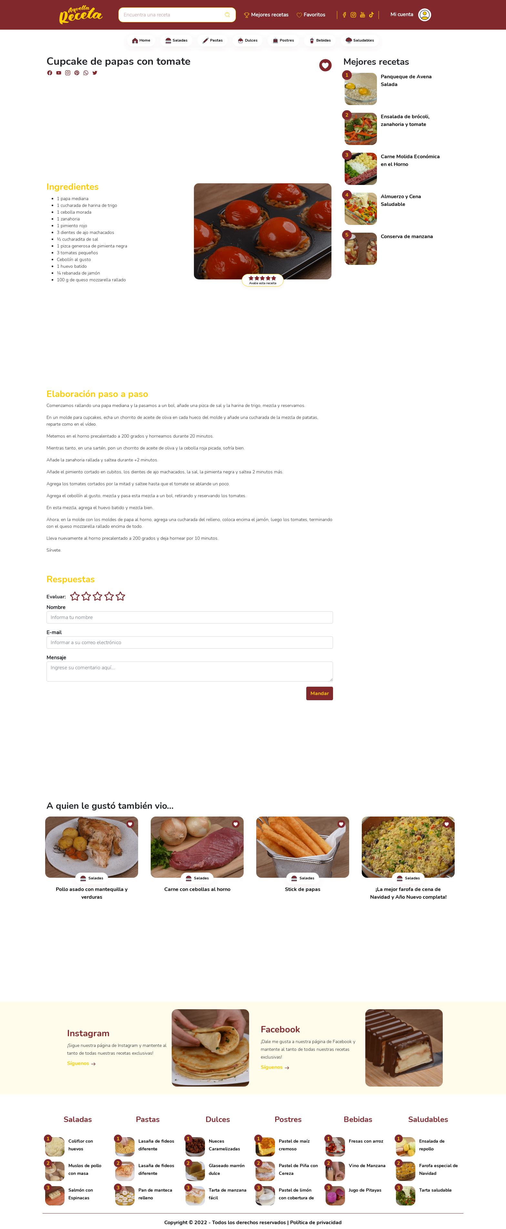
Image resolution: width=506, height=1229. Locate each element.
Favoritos (314, 14)
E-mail (54, 632)
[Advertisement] (189, 131)
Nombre (56, 607)
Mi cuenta (401, 14)
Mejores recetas (269, 14)
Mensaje (56, 657)
